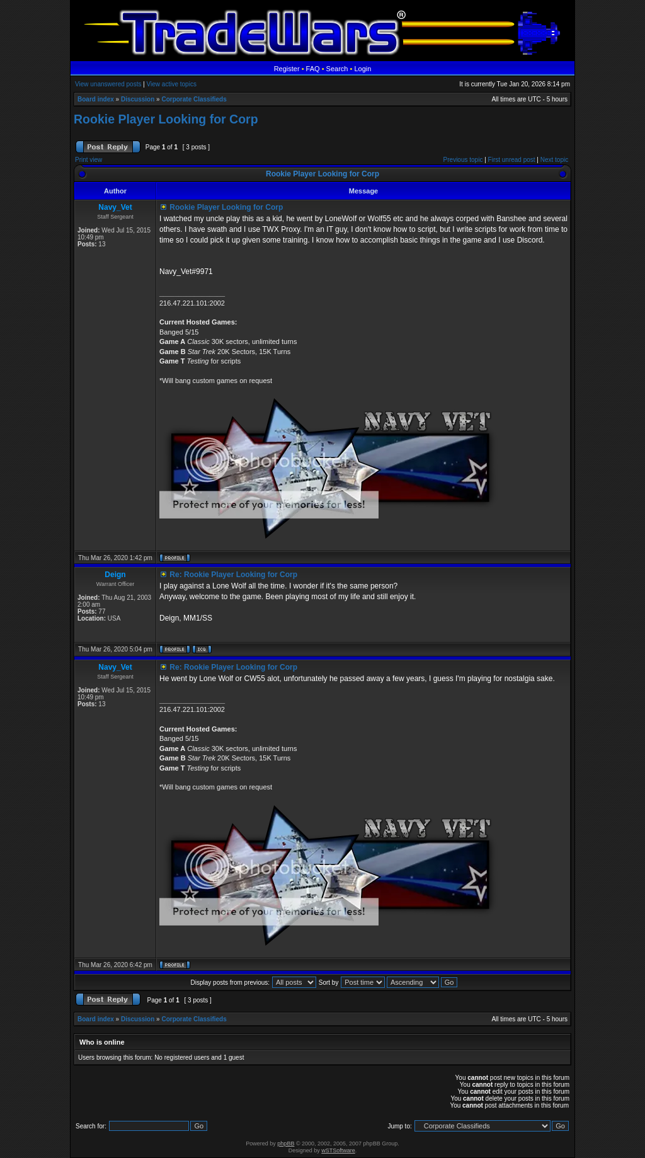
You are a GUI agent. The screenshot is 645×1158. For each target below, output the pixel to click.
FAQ (313, 68)
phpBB (285, 1143)
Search (337, 68)
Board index (95, 99)
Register (287, 68)
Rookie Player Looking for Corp (166, 119)
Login (362, 68)
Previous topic (463, 159)
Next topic (554, 159)
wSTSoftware (338, 1150)
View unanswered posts (108, 84)
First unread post (511, 159)
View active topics (172, 84)
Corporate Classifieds (193, 99)
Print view (88, 159)
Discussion (137, 99)
